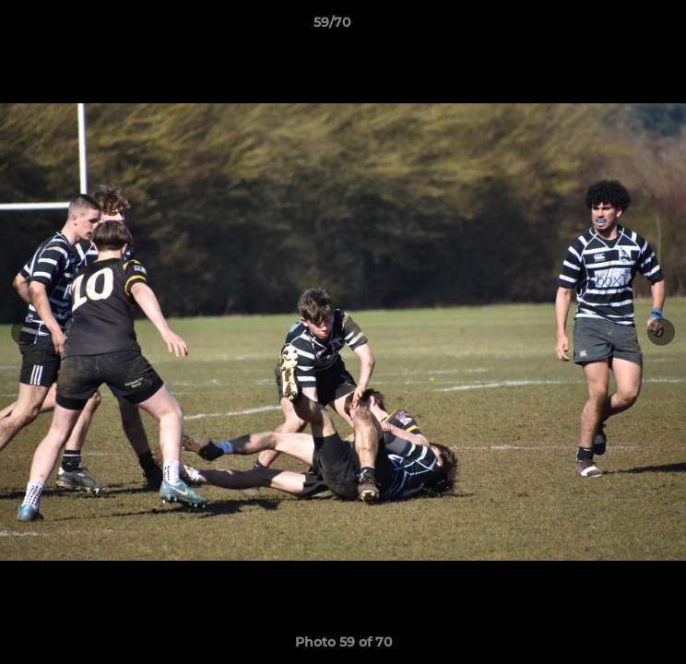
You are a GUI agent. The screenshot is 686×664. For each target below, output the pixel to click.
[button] (620, 26)
